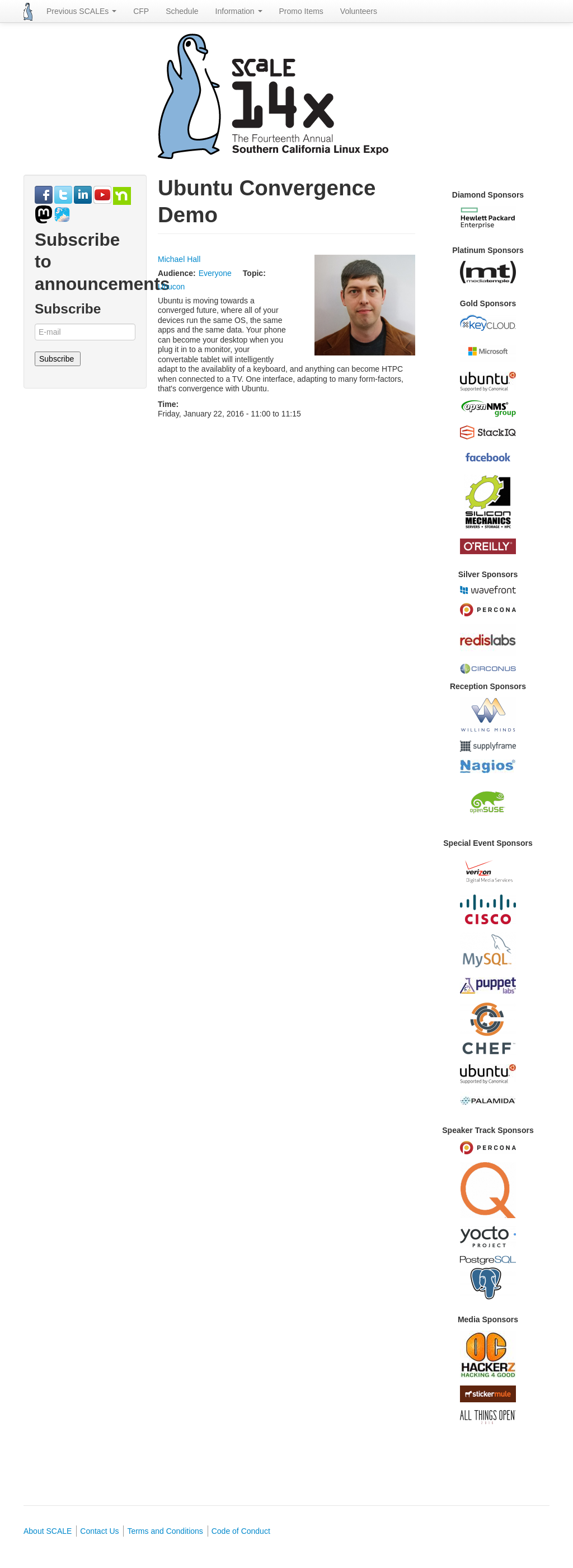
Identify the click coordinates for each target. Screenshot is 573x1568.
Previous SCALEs (81, 11)
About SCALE (48, 1531)
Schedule (182, 11)
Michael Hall (179, 259)
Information (238, 11)
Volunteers (358, 11)
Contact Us (99, 1531)
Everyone (215, 273)
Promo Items (301, 11)
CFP (141, 11)
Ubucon (171, 286)
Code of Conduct (241, 1531)
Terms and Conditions (165, 1531)
